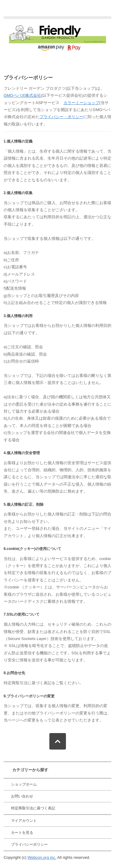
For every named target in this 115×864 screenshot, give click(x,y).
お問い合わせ (22, 796)
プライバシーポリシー (29, 844)
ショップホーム (24, 784)
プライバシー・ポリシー (61, 116)
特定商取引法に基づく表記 (33, 808)
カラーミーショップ (81, 102)
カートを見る (22, 832)
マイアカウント (24, 821)
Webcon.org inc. (42, 857)
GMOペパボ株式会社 (22, 95)
